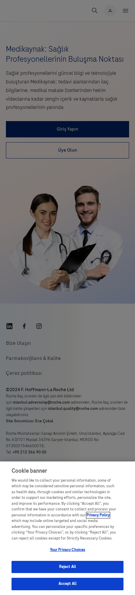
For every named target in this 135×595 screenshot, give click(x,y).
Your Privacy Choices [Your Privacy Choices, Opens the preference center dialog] (67, 550)
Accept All (67, 583)
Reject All (67, 566)
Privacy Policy (98, 515)
